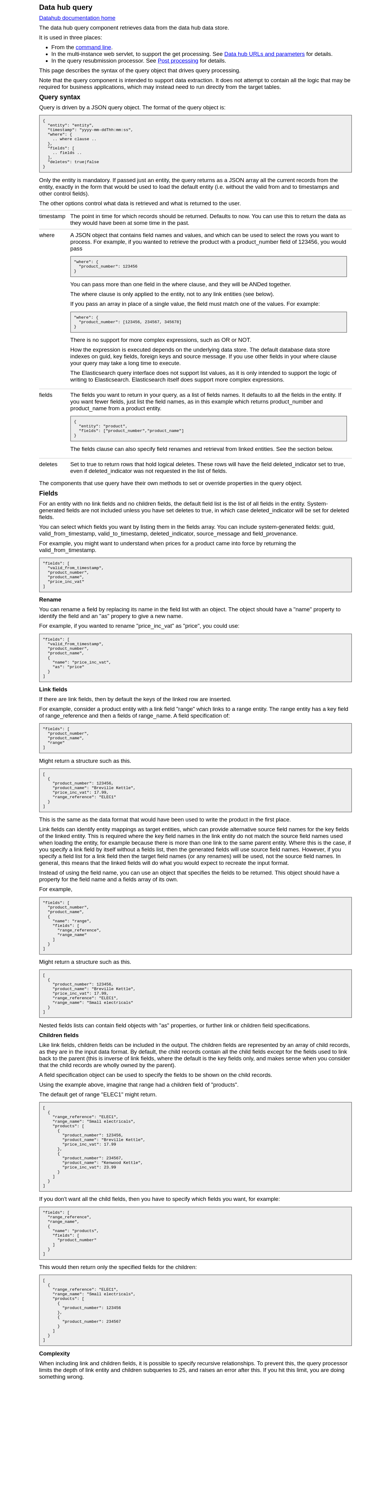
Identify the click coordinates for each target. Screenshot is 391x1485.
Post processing (178, 60)
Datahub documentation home (77, 18)
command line (93, 47)
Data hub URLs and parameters (264, 54)
